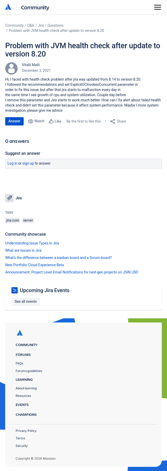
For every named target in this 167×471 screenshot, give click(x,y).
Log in (12, 163)
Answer (14, 121)
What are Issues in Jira (23, 250)
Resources (23, 396)
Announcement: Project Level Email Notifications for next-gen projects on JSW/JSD (71, 272)
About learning (26, 388)
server (28, 220)
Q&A (30, 25)
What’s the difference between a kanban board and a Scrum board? (58, 258)
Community (35, 7)
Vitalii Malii (31, 65)
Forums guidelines (29, 371)
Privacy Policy (26, 431)
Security (22, 446)
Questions (55, 25)
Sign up (28, 163)
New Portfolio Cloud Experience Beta (34, 265)
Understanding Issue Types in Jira (32, 243)
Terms (20, 438)
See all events (26, 301)
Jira (41, 25)
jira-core (12, 220)
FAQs (19, 363)
